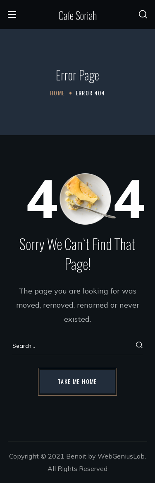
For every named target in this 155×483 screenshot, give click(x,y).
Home (57, 92)
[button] (143, 14)
